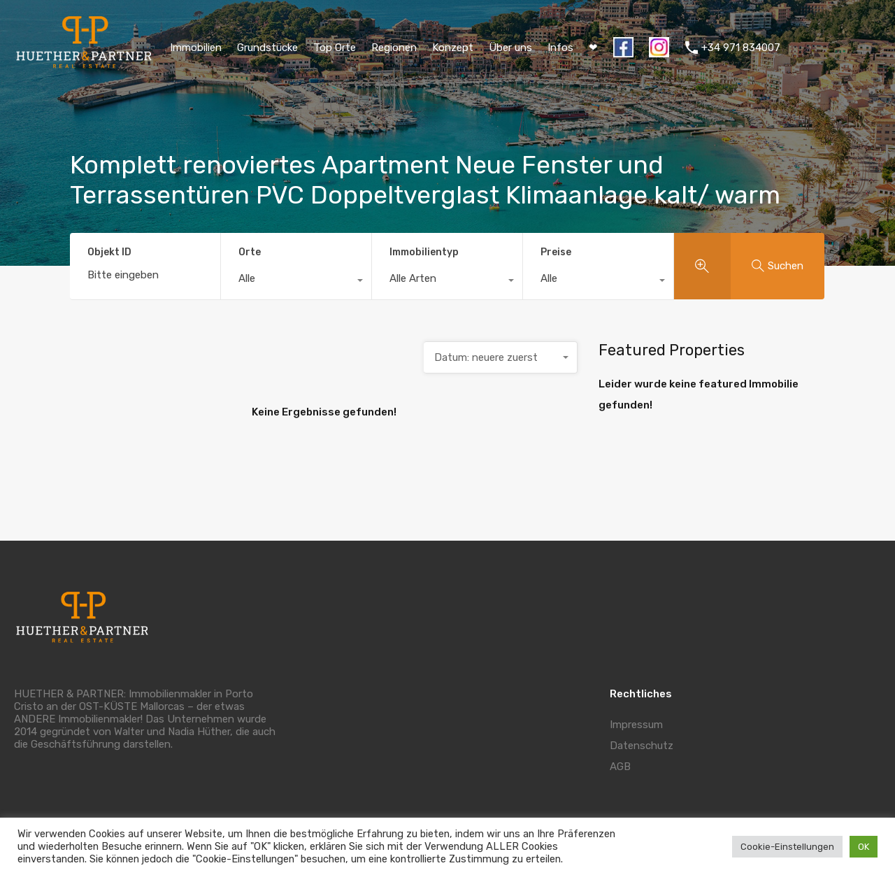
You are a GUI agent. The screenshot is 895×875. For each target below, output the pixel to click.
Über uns (510, 47)
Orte (249, 252)
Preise (555, 252)
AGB (620, 766)
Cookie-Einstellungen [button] (787, 846)
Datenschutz (641, 745)
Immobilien (196, 47)
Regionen (394, 47)
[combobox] (296, 282)
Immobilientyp (424, 252)
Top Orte (334, 47)
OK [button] (863, 846)
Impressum (636, 724)
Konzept (452, 47)
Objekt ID (109, 252)
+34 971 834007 (740, 47)
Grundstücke (267, 47)
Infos (560, 47)
